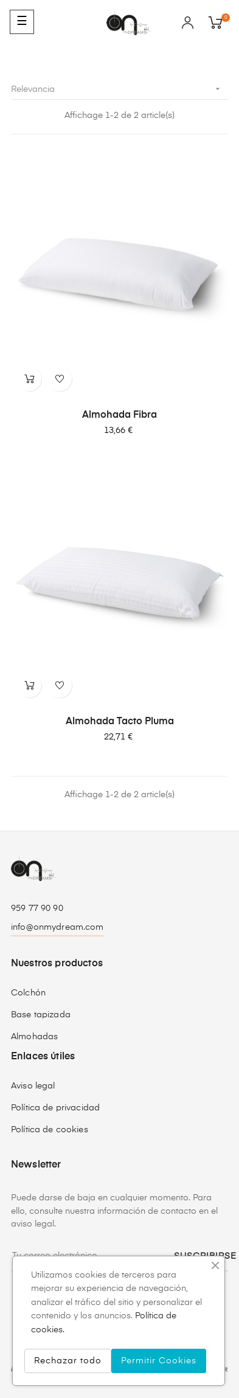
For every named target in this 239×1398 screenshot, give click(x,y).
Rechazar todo (68, 1361)
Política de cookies (49, 1130)
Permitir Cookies (158, 1361)
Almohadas (34, 1037)
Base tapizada (41, 1015)
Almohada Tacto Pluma (120, 722)
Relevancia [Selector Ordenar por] (119, 89)
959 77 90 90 (37, 908)
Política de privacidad (55, 1108)
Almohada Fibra (119, 415)
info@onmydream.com (57, 927)
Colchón (28, 993)
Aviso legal (33, 1086)
